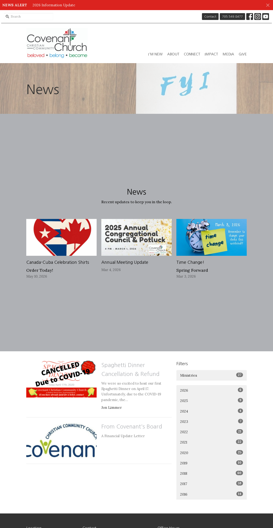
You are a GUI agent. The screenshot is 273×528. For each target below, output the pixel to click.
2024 (211, 411)
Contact (210, 16)
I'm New (155, 54)
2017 (211, 483)
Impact (211, 54)
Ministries (211, 375)
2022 (211, 431)
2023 (211, 421)
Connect (192, 54)
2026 (211, 390)
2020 (211, 452)
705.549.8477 (232, 16)
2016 (211, 494)
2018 (211, 473)
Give (243, 54)
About (173, 54)
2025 (211, 400)
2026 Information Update (54, 5)
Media (228, 54)
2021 (211, 442)
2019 (211, 462)
